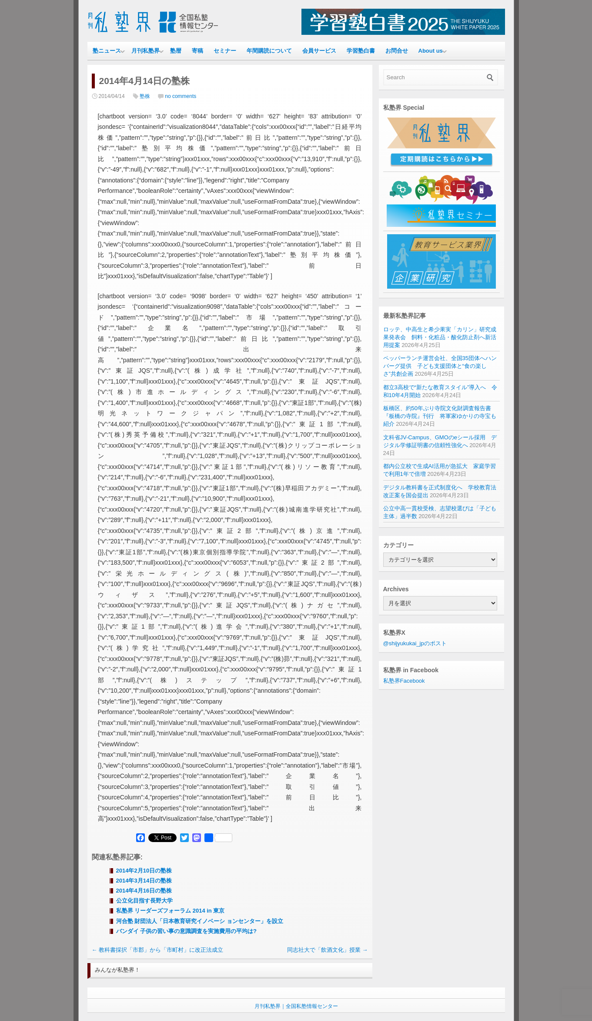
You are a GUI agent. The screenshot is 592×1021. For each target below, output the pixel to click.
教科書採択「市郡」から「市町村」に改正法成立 (158, 950)
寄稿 (197, 50)
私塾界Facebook (404, 680)
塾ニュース (107, 50)
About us (430, 50)
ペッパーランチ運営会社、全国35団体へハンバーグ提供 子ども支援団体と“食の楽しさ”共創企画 (440, 366)
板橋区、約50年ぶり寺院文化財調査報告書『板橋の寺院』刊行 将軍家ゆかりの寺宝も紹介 (439, 416)
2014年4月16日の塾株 (144, 890)
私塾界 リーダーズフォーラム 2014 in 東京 (170, 910)
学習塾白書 (361, 50)
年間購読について (269, 50)
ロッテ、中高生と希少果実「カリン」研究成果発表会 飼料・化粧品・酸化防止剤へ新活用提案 (439, 337)
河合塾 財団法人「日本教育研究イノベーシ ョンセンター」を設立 (199, 921)
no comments (180, 96)
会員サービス (319, 50)
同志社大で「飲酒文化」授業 (327, 950)
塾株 (145, 96)
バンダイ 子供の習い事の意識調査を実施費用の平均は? (186, 931)
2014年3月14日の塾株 (144, 880)
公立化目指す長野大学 (147, 900)
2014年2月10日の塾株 (144, 870)
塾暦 (175, 50)
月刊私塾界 (145, 50)
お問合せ (396, 50)
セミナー (225, 50)
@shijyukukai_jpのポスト (415, 643)
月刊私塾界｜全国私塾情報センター (296, 1006)
